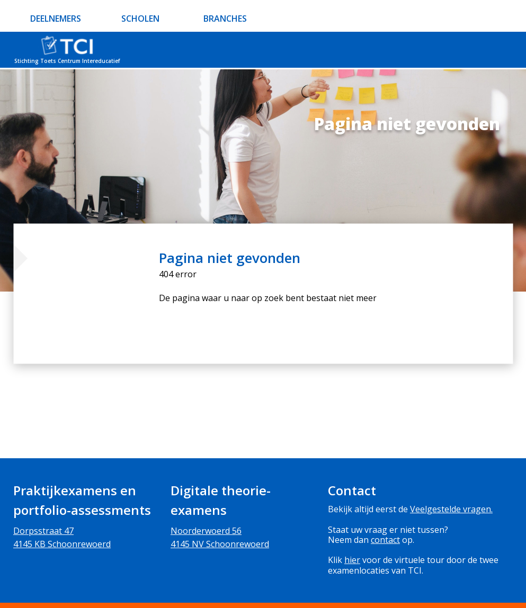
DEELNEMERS (55, 18)
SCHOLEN (140, 18)
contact (385, 540)
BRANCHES (225, 18)
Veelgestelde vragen (450, 509)
